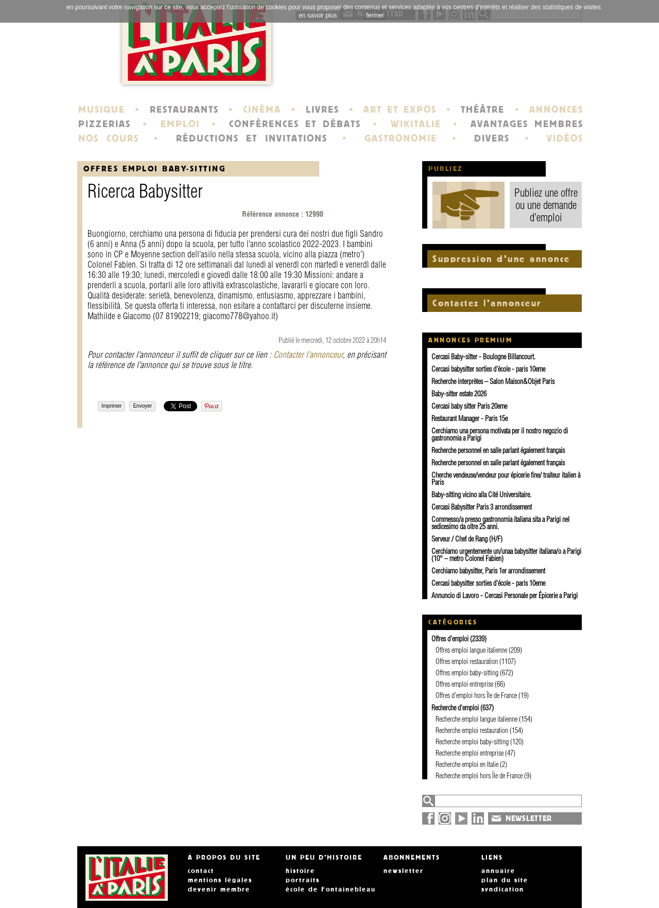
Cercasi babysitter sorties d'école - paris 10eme (488, 369)
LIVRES (322, 109)
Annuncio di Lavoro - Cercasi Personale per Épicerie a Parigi (504, 595)
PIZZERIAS (104, 124)
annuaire (498, 871)
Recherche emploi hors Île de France (479, 775)
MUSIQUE (101, 109)
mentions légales (220, 880)
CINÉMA (262, 109)
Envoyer (142, 406)
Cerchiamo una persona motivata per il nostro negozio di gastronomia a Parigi (499, 434)
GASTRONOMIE (401, 138)
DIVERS (492, 138)
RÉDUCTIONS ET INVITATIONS (251, 138)
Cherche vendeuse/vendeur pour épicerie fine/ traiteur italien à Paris (505, 478)
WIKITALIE (416, 124)
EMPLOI (180, 124)
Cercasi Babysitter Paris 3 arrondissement (481, 507)
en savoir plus (318, 15)
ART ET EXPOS (399, 109)
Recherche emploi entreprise (470, 753)
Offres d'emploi (450, 638)
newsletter (404, 871)
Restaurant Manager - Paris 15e (469, 418)
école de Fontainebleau (331, 889)
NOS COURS (108, 138)
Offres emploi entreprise (464, 684)
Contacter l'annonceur (308, 354)
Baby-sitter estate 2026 (459, 393)
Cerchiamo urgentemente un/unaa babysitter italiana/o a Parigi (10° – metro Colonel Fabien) (506, 555)
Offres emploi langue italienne (471, 650)
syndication (502, 889)
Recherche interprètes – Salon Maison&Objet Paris (492, 381)
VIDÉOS (565, 138)
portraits (303, 880)
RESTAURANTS (184, 109)
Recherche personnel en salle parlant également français (498, 450)
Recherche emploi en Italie (467, 764)
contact (201, 871)
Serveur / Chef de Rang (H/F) (466, 539)
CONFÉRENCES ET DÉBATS (294, 124)
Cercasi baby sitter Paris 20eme (469, 406)
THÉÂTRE (483, 109)
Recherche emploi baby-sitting (472, 741)
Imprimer (111, 406)
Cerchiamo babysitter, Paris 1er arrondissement (488, 570)
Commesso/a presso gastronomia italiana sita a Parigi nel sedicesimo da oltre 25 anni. (500, 523)
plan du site (504, 880)
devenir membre (219, 889)
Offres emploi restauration (467, 661)
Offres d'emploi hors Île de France (476, 695)
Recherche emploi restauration (472, 730)
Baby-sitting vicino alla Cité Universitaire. (481, 494)
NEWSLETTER (529, 818)
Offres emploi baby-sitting (154, 168)
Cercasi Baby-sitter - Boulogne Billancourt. (483, 356)
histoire (300, 871)
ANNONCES (556, 109)
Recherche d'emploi (455, 707)
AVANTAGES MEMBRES (527, 124)
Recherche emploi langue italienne (476, 719)
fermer (375, 15)
